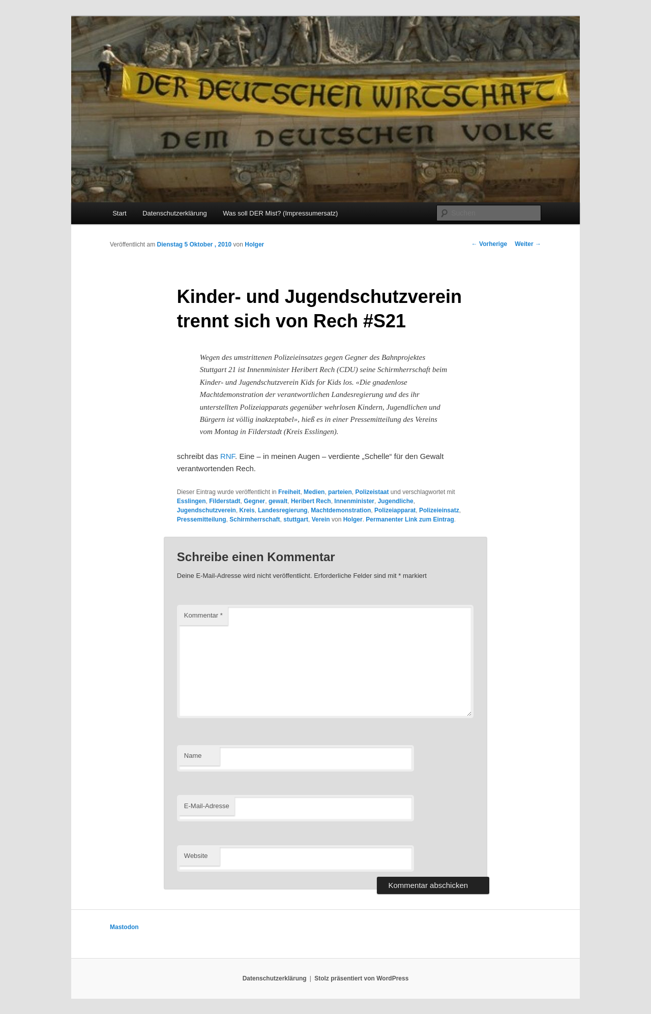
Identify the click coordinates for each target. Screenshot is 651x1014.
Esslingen (191, 501)
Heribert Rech (311, 501)
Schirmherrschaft (254, 519)
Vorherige (489, 244)
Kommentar (203, 615)
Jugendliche (395, 501)
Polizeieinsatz (439, 510)
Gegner (254, 501)
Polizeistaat (372, 492)
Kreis (247, 510)
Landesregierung (282, 510)
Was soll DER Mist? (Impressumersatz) (280, 213)
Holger (254, 244)
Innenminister (354, 501)
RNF (227, 456)
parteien (340, 492)
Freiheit (289, 492)
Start (119, 213)
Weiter (528, 244)
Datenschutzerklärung (174, 213)
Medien (314, 492)
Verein (321, 519)
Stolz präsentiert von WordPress (361, 978)
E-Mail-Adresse (206, 806)
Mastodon (124, 927)
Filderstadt (224, 501)
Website (196, 855)
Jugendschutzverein (206, 510)
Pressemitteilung (201, 519)
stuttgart (295, 519)
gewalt (278, 501)
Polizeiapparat (395, 510)
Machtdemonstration (341, 510)
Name (193, 755)
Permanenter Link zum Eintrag (410, 519)
